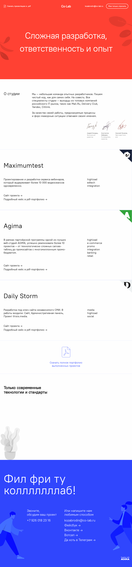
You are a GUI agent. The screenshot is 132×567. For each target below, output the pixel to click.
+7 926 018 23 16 (39, 520)
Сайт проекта (13, 195)
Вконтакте (73, 530)
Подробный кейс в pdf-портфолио (25, 199)
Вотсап (71, 535)
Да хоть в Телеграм (79, 540)
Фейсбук (72, 525)
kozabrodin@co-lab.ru (94, 6)
